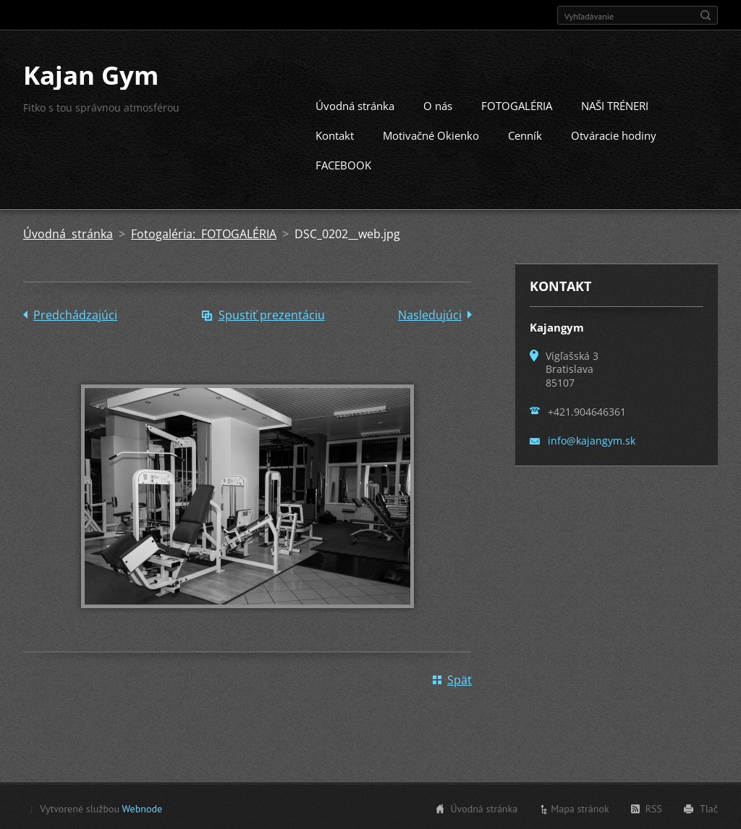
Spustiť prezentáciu (272, 313)
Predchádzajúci (75, 313)
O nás (437, 104)
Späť (459, 678)
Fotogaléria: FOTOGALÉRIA (203, 232)
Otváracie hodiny (613, 134)
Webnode (142, 807)
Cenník (525, 134)
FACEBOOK (343, 163)
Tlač (709, 807)
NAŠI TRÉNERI (614, 104)
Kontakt (335, 134)
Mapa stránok (580, 807)
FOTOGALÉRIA (516, 104)
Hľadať (706, 15)
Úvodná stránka (355, 104)
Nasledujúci (430, 313)
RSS (653, 807)
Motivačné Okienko (431, 134)
